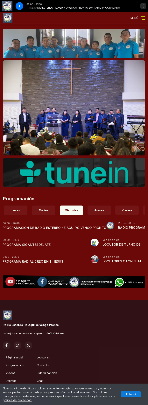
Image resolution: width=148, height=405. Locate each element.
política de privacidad (17, 400)
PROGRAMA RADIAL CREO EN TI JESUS (33, 261)
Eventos (11, 380)
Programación (15, 365)
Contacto (43, 365)
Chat (40, 380)
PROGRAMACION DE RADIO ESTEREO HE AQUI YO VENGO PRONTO (54, 228)
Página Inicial (14, 357)
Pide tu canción (47, 373)
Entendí (131, 394)
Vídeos (10, 373)
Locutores (43, 357)
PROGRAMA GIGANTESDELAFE (27, 245)
